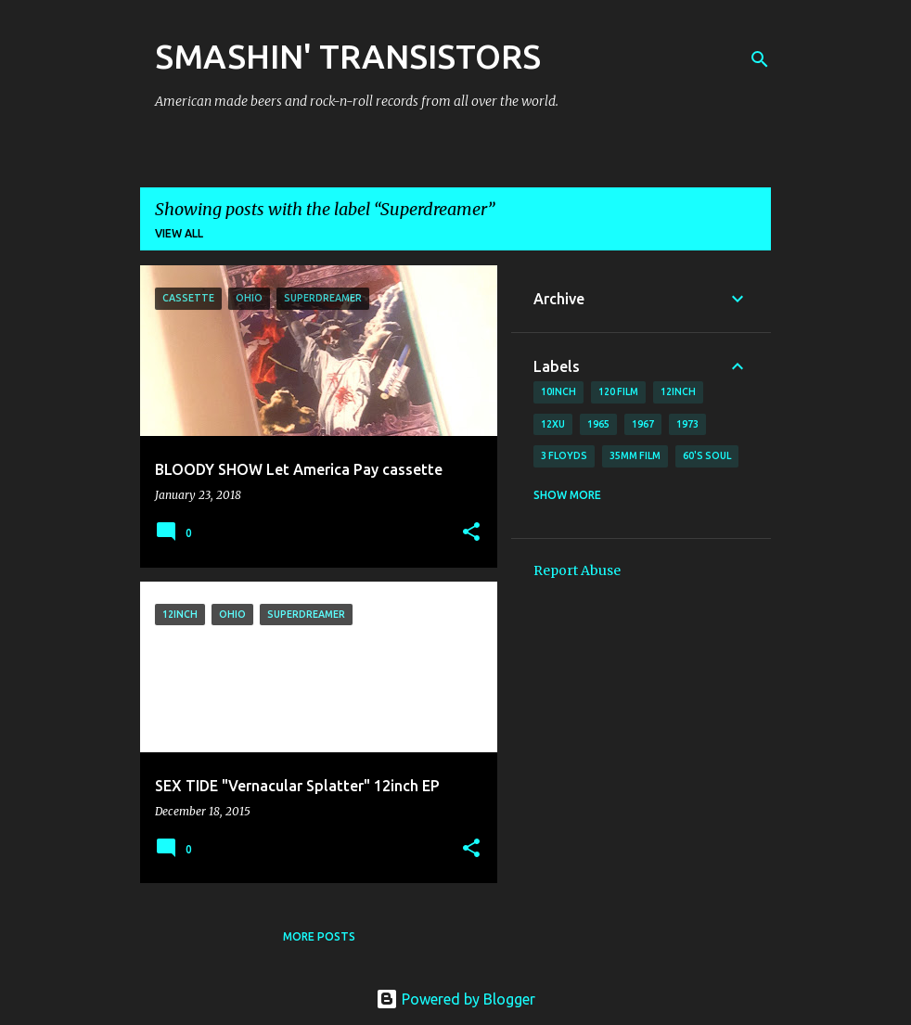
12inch (678, 391)
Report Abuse (577, 570)
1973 (687, 423)
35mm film (635, 455)
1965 (598, 423)
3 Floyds (564, 455)
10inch (558, 391)
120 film (618, 391)
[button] (471, 532)
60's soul (707, 455)
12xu (553, 423)
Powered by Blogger (455, 999)
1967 (643, 423)
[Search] (760, 59)
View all (179, 233)
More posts (319, 936)
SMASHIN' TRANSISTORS (348, 56)
